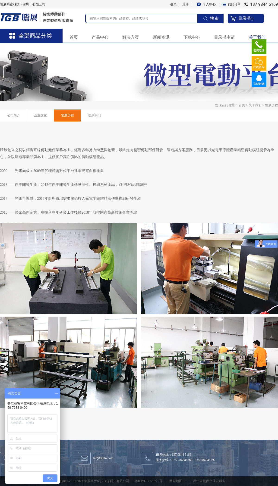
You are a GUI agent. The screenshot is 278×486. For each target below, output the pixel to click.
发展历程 (271, 105)
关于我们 (255, 105)
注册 (185, 4)
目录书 (244, 18)
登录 (173, 4)
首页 (74, 37)
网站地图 (175, 481)
